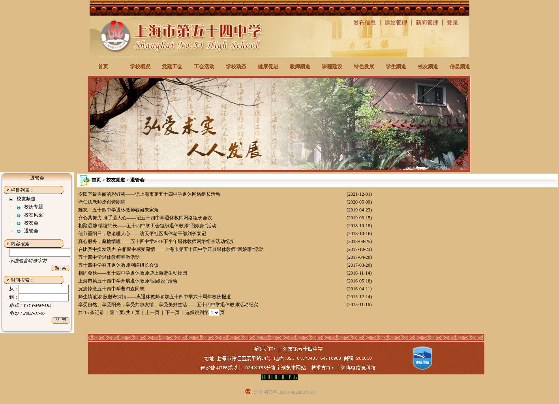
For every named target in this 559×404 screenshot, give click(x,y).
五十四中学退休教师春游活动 (109, 257)
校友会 (31, 223)
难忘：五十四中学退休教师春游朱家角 (118, 210)
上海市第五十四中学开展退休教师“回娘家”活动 (127, 281)
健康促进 (268, 66)
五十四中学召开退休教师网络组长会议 (118, 265)
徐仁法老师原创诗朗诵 (102, 202)
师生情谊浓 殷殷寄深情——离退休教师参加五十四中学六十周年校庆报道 (154, 296)
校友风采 (33, 215)
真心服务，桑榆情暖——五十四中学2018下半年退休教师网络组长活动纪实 (156, 241)
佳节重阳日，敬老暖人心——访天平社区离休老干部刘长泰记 (142, 233)
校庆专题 (33, 206)
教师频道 (300, 66)
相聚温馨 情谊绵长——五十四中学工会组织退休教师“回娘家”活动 (147, 225)
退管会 (31, 231)
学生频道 (396, 66)
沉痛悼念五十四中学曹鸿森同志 (111, 289)
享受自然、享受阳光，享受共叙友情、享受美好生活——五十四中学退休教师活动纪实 (168, 304)
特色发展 (364, 66)
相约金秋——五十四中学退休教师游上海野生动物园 (132, 273)
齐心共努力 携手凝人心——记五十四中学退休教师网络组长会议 (145, 218)
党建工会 (172, 66)
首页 (103, 66)
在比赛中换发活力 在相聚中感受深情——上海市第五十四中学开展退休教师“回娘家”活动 (171, 249)
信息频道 (460, 66)
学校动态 (236, 66)
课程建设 (332, 66)
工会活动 (204, 66)
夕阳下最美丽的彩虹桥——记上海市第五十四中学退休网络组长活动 (149, 194)
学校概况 (140, 66)
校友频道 (428, 66)
